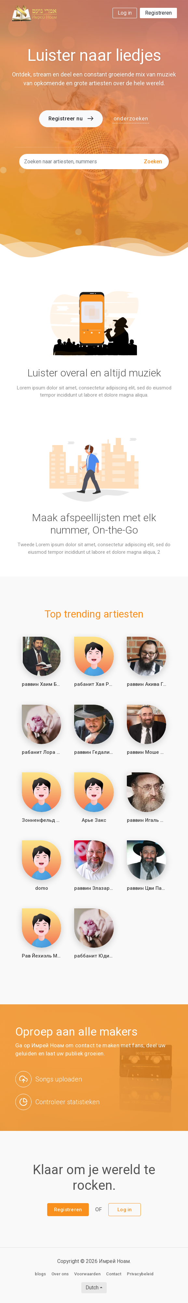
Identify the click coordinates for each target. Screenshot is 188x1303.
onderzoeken (131, 118)
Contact (113, 1273)
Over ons (60, 1273)
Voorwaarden (87, 1273)
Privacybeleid (140, 1273)
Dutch (92, 1287)
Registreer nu (70, 118)
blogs (40, 1273)
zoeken (153, 161)
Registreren (158, 13)
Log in (125, 13)
